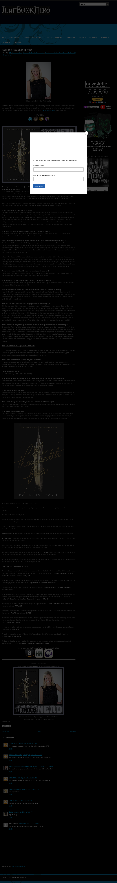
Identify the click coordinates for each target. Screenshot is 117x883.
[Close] (86, 133)
